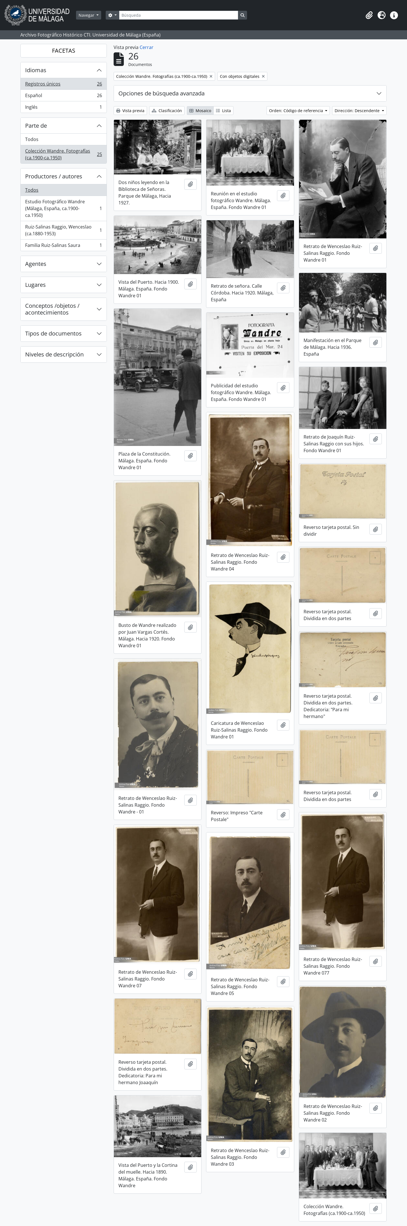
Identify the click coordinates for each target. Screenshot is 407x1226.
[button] (369, 15)
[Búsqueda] (178, 15)
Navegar (87, 15)
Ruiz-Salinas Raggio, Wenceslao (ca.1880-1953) (63, 230)
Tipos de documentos (53, 333)
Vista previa (130, 110)
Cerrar (146, 47)
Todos (31, 139)
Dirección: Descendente (358, 110)
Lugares (35, 285)
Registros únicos (63, 85)
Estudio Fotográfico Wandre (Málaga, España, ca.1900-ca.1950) (63, 208)
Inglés (63, 108)
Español (63, 96)
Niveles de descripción (54, 354)
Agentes (35, 264)
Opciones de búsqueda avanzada (161, 93)
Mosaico (200, 110)
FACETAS (63, 50)
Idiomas (35, 70)
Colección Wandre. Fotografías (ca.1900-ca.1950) (63, 154)
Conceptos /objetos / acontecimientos (52, 309)
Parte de (36, 125)
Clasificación (167, 110)
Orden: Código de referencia (296, 110)
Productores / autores (53, 176)
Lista (223, 110)
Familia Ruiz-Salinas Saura (63, 246)
